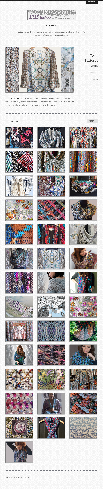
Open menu (50, 25)
